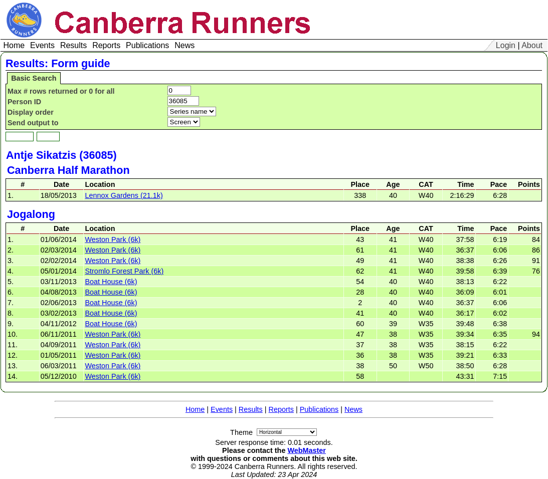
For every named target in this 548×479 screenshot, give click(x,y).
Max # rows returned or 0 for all (61, 91)
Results (251, 409)
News (353, 409)
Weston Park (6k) (112, 239)
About (531, 45)
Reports (281, 409)
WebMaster (306, 450)
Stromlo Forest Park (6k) (124, 271)
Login (505, 45)
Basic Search (33, 78)
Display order (31, 112)
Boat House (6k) (111, 282)
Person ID (24, 102)
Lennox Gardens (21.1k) (123, 195)
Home (195, 409)
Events (222, 409)
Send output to (33, 123)
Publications (319, 409)
